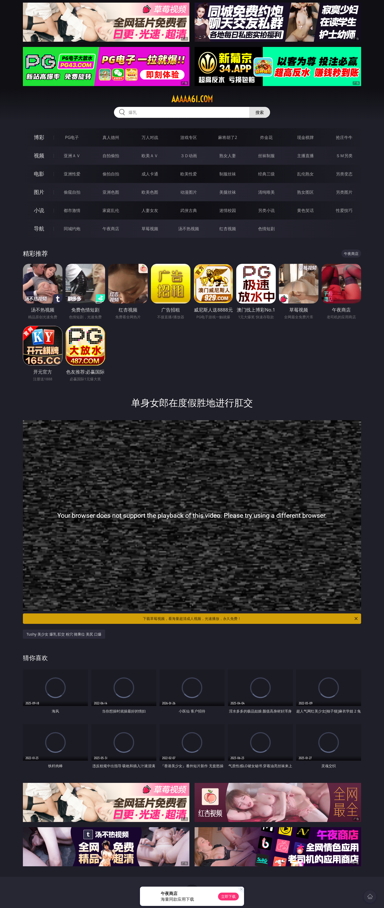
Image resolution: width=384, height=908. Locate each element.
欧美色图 (150, 192)
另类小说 (266, 210)
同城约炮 (72, 228)
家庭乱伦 (111, 210)
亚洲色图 (111, 192)
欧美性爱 (188, 174)
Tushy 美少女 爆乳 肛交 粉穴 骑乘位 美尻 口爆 (64, 634)
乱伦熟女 (305, 174)
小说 (39, 210)
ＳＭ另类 (344, 156)
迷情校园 (227, 210)
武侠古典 (188, 210)
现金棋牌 (305, 137)
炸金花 (266, 137)
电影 (39, 173)
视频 (39, 155)
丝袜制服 (266, 156)
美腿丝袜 (227, 192)
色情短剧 (266, 228)
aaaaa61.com (192, 99)
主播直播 (305, 156)
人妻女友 (150, 210)
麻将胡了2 (227, 137)
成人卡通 (150, 174)
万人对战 (150, 137)
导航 (39, 228)
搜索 (259, 112)
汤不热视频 (188, 228)
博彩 (39, 137)
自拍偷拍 (111, 156)
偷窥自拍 (72, 192)
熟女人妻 (227, 156)
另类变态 (344, 174)
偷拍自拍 (111, 174)
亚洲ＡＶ (72, 156)
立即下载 (228, 896)
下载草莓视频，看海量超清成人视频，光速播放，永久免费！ (251, 619)
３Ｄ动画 (188, 156)
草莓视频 (150, 228)
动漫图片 (188, 192)
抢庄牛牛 (344, 137)
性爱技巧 (344, 210)
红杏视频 (227, 228)
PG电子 (72, 137)
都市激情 (72, 210)
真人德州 (111, 137)
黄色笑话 (305, 210)
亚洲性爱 (72, 174)
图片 (39, 192)
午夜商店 (111, 228)
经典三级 (266, 174)
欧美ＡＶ (150, 156)
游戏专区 (188, 137)
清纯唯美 (266, 192)
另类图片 (344, 192)
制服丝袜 (227, 174)
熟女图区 (305, 192)
